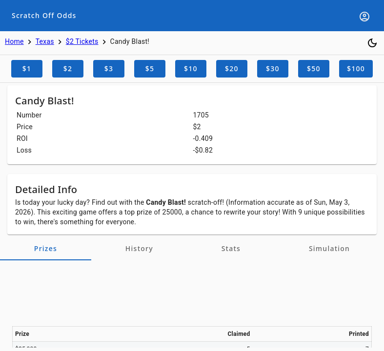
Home (14, 41)
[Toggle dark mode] (372, 43)
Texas (45, 41)
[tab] (45, 248)
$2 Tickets (82, 41)
